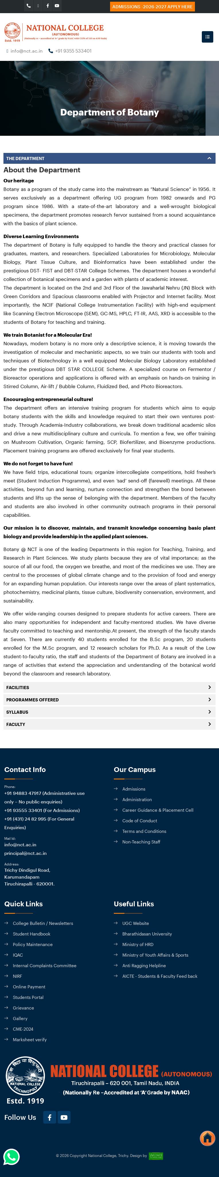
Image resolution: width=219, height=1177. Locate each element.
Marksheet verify (30, 1039)
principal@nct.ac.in (25, 853)
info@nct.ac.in (27, 50)
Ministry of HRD (137, 944)
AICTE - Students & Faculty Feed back (160, 976)
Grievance (23, 1007)
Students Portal (28, 997)
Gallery (20, 1018)
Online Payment (29, 986)
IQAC (18, 954)
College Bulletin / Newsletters (43, 923)
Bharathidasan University (147, 933)
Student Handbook (31, 933)
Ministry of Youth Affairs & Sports (155, 954)
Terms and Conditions (144, 831)
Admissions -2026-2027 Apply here (152, 6)
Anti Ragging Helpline (144, 965)
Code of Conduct (139, 820)
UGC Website (135, 923)
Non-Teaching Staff (141, 841)
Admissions (133, 788)
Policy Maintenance (33, 944)
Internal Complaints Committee (45, 965)
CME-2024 (23, 1029)
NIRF (17, 976)
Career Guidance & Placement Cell (157, 810)
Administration (137, 799)
